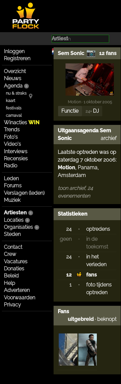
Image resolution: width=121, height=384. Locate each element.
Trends (12, 129)
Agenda (13, 86)
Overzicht (15, 71)
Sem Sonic (71, 53)
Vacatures (15, 261)
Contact (13, 247)
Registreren (17, 58)
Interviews (15, 151)
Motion (74, 101)
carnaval (14, 115)
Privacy (12, 305)
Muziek (12, 200)
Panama (87, 167)
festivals (13, 108)
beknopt (106, 319)
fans (91, 275)
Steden (12, 234)
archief (108, 138)
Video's (12, 144)
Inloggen (14, 51)
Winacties (21, 122)
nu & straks (16, 93)
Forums (13, 186)
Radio (10, 166)
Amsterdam (72, 175)
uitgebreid (81, 319)
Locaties (14, 220)
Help (9, 283)
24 (69, 229)
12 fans (107, 53)
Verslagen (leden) (24, 193)
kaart (10, 100)
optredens (98, 229)
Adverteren (17, 290)
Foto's (11, 137)
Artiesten (15, 213)
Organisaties (18, 227)
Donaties (14, 269)
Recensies (16, 158)
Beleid (11, 276)
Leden (11, 178)
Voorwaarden (19, 298)
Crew (10, 254)
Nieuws (12, 78)
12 (69, 275)
